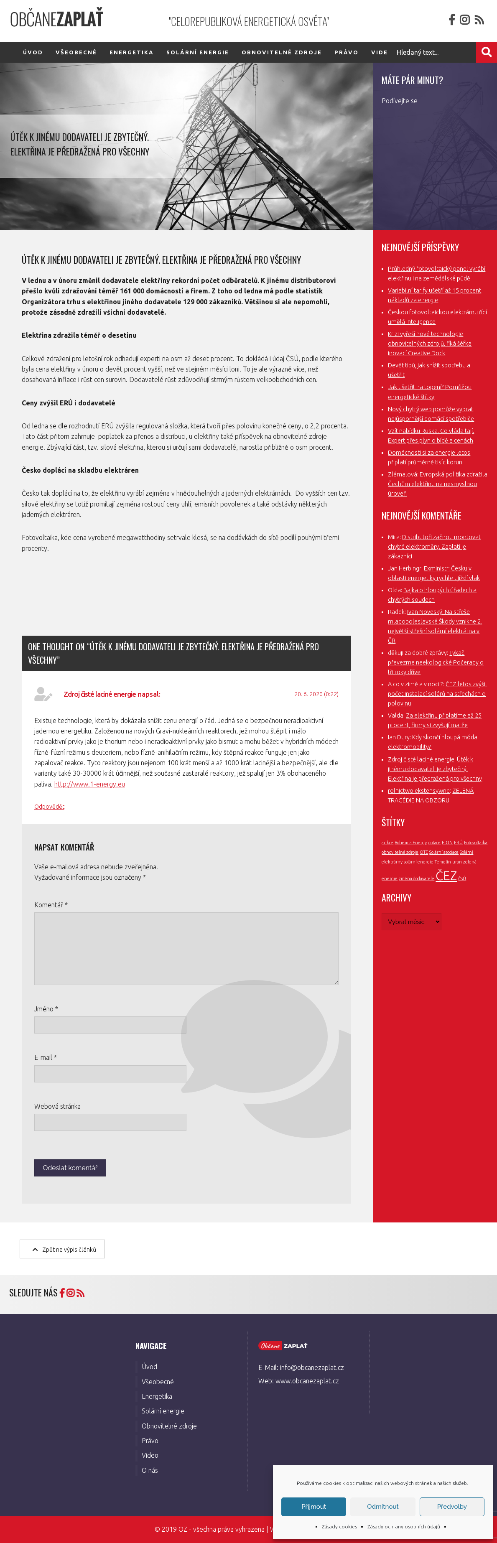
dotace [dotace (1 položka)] (434, 842)
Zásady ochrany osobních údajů (403, 1526)
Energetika (132, 52)
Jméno (46, 1009)
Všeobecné (76, 52)
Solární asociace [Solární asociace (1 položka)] (444, 852)
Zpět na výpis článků (64, 1249)
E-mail (45, 1057)
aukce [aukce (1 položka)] (387, 842)
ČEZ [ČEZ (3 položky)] (446, 876)
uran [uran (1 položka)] (457, 861)
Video (150, 1455)
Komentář (51, 905)
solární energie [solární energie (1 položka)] (418, 861)
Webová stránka (57, 1106)
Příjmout (313, 1506)
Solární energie (197, 52)
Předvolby (452, 1506)
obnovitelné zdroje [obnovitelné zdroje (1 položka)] (400, 852)
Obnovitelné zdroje (282, 52)
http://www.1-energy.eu (89, 784)
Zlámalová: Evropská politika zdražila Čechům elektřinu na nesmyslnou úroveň (437, 484)
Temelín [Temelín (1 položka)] (443, 861)
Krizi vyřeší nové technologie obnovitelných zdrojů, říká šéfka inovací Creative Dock (430, 343)
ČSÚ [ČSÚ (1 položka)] (462, 878)
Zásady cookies (339, 1526)
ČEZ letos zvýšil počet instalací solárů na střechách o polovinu (437, 694)
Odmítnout (382, 1506)
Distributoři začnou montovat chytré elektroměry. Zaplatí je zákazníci (434, 547)
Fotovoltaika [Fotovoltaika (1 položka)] (475, 842)
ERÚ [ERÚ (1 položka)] (458, 842)
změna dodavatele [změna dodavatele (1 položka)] (416, 878)
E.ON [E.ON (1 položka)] (447, 842)
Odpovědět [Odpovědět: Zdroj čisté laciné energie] (49, 806)
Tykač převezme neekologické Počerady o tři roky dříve (436, 662)
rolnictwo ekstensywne (419, 790)
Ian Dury (399, 737)
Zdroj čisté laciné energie (100, 694)
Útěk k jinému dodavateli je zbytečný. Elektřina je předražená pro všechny (435, 769)
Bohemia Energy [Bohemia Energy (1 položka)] (411, 842)
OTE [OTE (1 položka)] (424, 852)
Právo (346, 52)
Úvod (33, 52)
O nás (150, 1470)
